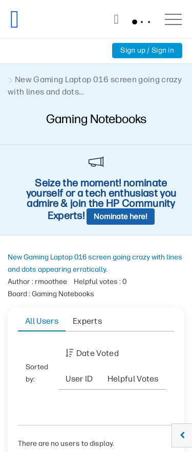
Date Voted (97, 353)
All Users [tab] (41, 321)
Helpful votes (133, 379)
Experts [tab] (87, 321)
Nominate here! (120, 216)
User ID (79, 379)
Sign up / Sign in (147, 50)
